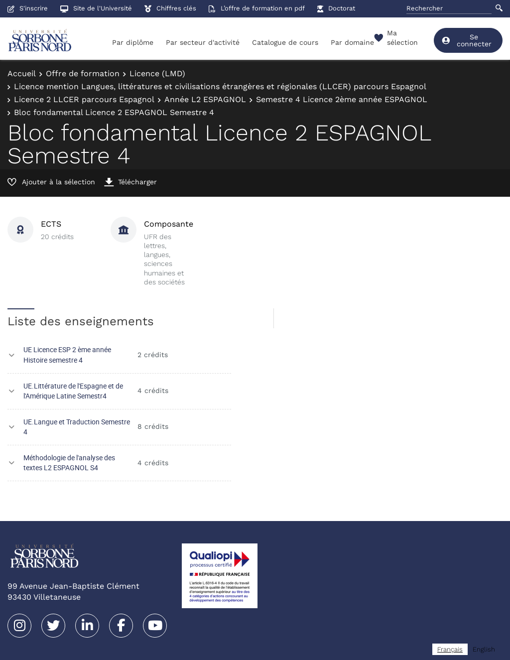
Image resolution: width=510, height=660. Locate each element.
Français (450, 649)
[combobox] (450, 649)
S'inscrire (27, 8)
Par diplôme (132, 42)
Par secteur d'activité (203, 42)
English (484, 649)
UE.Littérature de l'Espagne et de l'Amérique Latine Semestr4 (73, 391)
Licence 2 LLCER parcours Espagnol (84, 99)
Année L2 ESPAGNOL (205, 99)
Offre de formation (83, 73)
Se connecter (466, 40)
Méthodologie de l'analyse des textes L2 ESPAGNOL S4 (69, 463)
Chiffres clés (170, 8)
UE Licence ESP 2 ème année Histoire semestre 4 (67, 355)
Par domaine (352, 42)
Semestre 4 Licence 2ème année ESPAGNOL (341, 99)
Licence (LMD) (157, 73)
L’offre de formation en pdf (257, 8)
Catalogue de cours (285, 42)
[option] (484, 649)
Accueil (21, 73)
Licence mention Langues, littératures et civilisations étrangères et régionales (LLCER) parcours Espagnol (220, 86)
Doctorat (336, 8)
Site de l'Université (96, 8)
